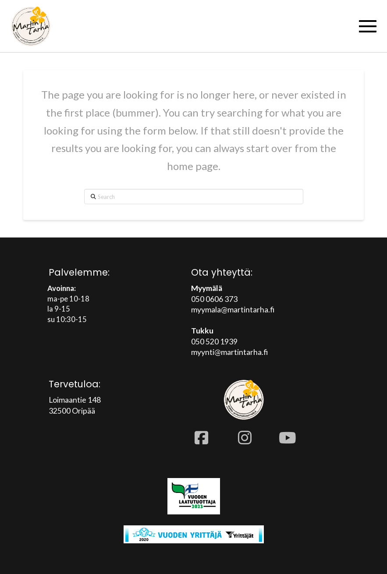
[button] (367, 26)
